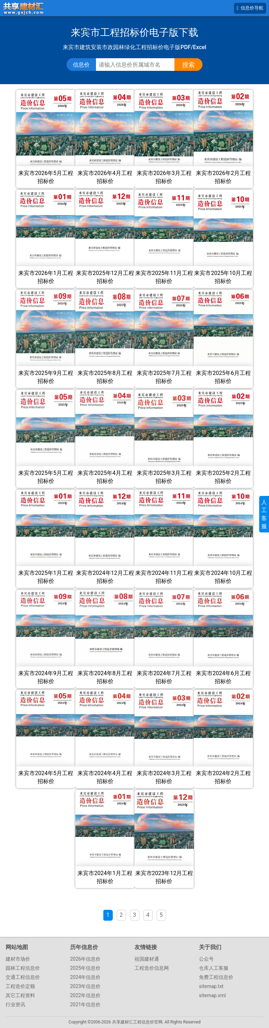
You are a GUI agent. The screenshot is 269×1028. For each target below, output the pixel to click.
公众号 (206, 959)
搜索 (188, 64)
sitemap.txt (211, 986)
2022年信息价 (85, 995)
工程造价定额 (20, 986)
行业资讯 (15, 1004)
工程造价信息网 (151, 968)
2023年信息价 (85, 986)
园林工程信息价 (23, 968)
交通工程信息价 (23, 977)
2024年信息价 (85, 977)
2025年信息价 (85, 968)
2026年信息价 (85, 959)
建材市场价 (18, 959)
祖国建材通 (146, 959)
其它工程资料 (20, 995)
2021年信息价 (85, 1004)
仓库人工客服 (213, 968)
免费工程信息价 (216, 977)
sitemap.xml (212, 995)
